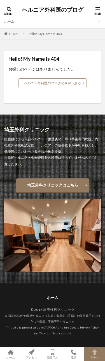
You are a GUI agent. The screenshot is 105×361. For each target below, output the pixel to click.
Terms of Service (50, 333)
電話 (73, 354)
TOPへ (94, 354)
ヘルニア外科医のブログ (52, 10)
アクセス (31, 354)
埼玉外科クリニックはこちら (52, 185)
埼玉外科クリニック (59, 310)
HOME (14, 34)
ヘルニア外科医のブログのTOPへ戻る (52, 83)
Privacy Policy (89, 327)
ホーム (9, 21)
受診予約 (52, 354)
